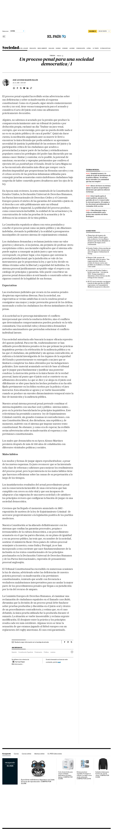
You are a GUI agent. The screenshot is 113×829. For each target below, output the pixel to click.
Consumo (65, 48)
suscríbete (92, 31)
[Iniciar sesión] (104, 31)
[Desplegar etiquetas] (72, 651)
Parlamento (38, 652)
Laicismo (72, 48)
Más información (17, 664)
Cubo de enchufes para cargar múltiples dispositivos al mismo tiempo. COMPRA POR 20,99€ (65, 775)
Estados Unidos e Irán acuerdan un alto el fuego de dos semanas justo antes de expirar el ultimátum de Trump (99, 250)
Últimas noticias (105, 48)
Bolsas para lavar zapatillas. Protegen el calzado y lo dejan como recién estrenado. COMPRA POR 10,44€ (84, 775)
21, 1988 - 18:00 (19, 83)
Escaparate (6, 754)
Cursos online (26, 754)
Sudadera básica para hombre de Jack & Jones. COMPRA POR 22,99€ (102, 774)
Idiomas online (39, 754)
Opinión (14, 652)
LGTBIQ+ (89, 48)
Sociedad (10, 48)
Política (46, 652)
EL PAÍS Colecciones (55, 754)
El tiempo (96, 48)
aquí (59, 662)
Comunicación (80, 48)
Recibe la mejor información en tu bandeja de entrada (32, 642)
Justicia (52, 652)
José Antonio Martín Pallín (25, 80)
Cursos (16, 754)
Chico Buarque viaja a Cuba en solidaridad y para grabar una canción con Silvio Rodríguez (97, 213)
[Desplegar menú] (4, 36)
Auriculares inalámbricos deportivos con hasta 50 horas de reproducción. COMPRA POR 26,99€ (37, 781)
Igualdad (51, 48)
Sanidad (58, 48)
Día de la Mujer (23, 48)
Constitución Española (25, 652)
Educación (33, 48)
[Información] (62, 56)
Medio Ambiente (42, 48)
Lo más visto (91, 231)
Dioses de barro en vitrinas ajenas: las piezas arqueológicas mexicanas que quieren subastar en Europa (98, 189)
